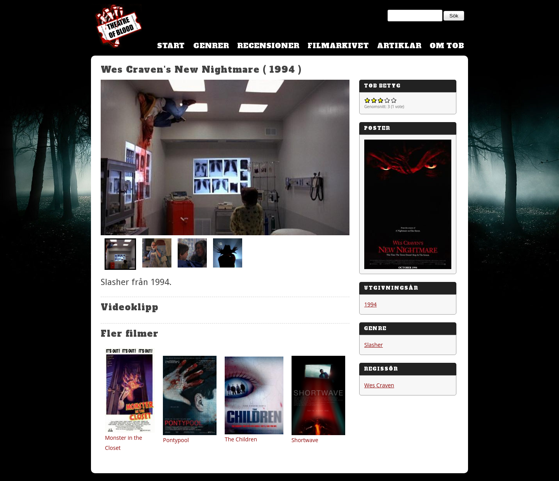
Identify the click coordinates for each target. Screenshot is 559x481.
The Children (241, 439)
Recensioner (268, 46)
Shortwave (305, 440)
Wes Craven (379, 385)
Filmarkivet (338, 46)
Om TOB (447, 46)
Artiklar (399, 46)
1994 (370, 304)
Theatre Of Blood (116, 27)
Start (171, 46)
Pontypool (176, 440)
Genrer (211, 46)
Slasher (373, 344)
